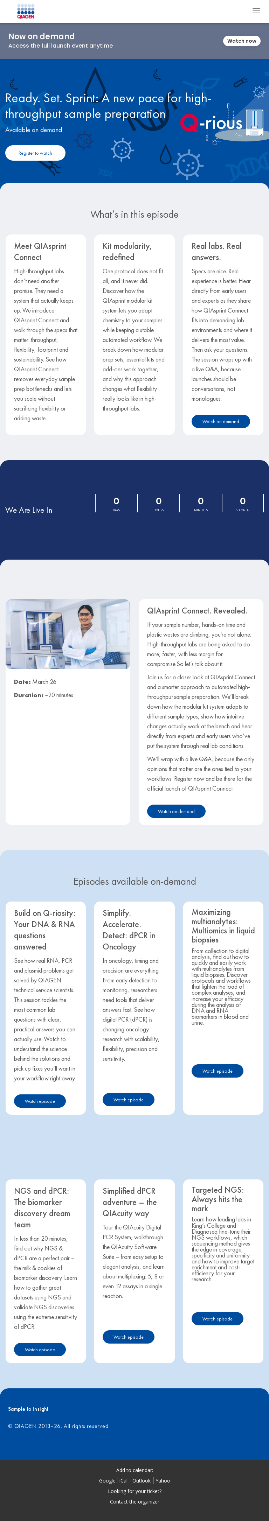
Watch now (241, 40)
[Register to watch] (35, 153)
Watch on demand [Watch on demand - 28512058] (220, 421)
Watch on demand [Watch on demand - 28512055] (176, 811)
